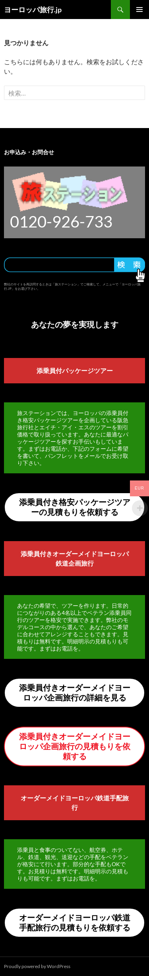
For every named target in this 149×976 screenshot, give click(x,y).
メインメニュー (139, 9)
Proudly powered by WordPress (37, 966)
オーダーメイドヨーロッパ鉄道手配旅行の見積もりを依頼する (74, 922)
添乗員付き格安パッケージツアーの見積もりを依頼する (74, 507)
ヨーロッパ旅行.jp (33, 9)
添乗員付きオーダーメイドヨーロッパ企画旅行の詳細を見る (74, 692)
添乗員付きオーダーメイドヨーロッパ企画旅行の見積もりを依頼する (74, 746)
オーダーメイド (43, 798)
